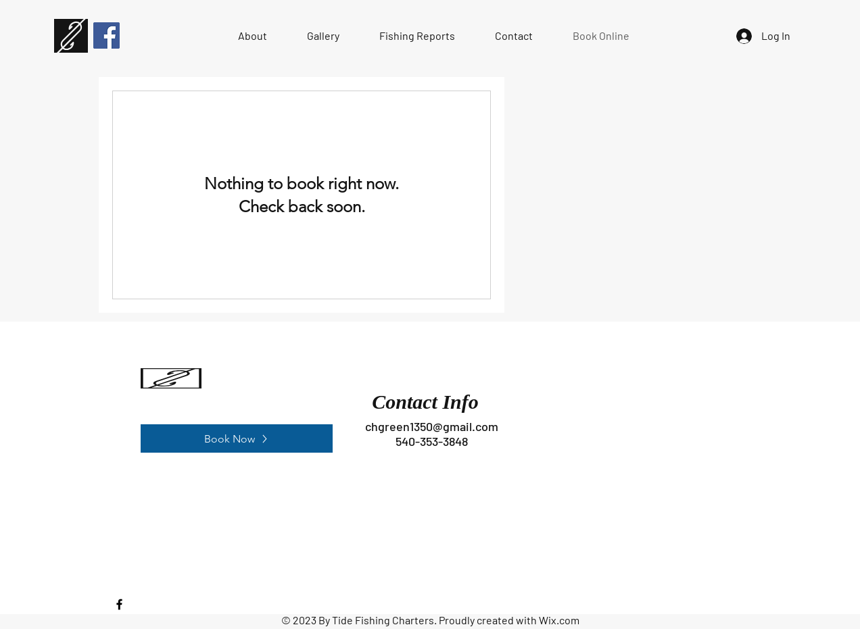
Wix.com (559, 619)
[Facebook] (106, 35)
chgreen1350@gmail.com (431, 426)
